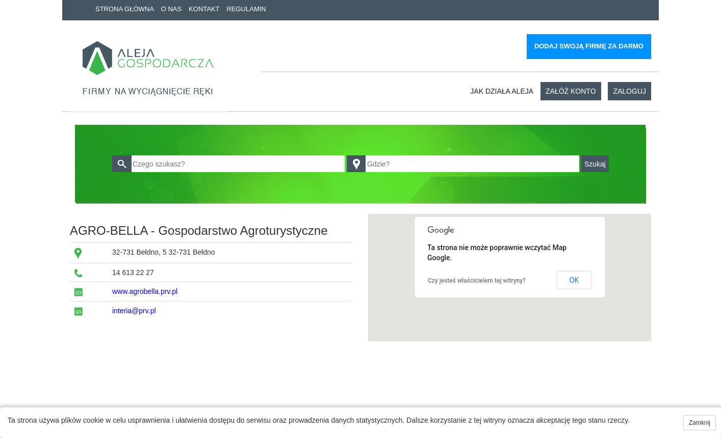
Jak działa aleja (501, 91)
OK (574, 280)
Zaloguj (629, 91)
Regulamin (246, 9)
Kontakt (204, 9)
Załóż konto (571, 91)
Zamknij (699, 422)
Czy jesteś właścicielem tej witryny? (477, 280)
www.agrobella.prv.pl (144, 291)
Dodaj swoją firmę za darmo (588, 46)
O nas (171, 9)
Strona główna (124, 9)
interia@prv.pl (134, 311)
